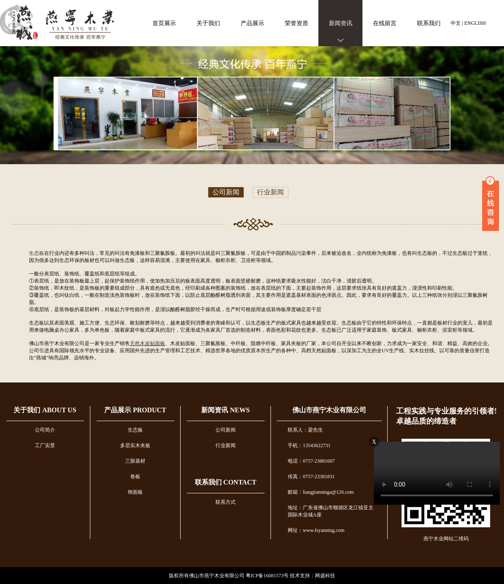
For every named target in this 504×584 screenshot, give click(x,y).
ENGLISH (475, 23)
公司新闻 (226, 192)
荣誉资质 (296, 23)
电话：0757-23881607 (311, 461)
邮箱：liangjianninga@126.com (321, 492)
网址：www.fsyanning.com (316, 530)
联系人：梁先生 (305, 430)
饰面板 (135, 492)
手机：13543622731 (309, 445)
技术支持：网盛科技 (312, 576)
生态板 (36, 253)
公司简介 (45, 430)
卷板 (135, 476)
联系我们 (429, 23)
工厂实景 (45, 445)
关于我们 (208, 23)
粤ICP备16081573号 (267, 576)
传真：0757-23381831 (311, 476)
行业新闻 (270, 192)
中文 (456, 23)
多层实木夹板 (135, 445)
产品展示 (252, 23)
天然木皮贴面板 (147, 343)
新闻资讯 (340, 23)
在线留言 (384, 23)
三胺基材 (135, 461)
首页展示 (164, 23)
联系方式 (225, 502)
